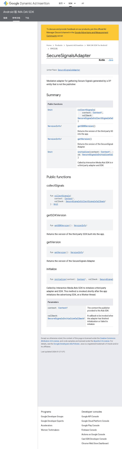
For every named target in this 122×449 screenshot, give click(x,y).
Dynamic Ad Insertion (29, 3)
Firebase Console (89, 430)
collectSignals (86, 109)
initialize (83, 152)
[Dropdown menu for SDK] (75, 3)
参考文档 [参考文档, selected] (16, 18)
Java (110, 60)
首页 (61, 3)
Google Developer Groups (52, 416)
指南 (5, 18)
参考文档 (54, 49)
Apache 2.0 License (101, 341)
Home (49, 45)
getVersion (84, 139)
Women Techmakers (50, 430)
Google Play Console (90, 425)
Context (97, 112)
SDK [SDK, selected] (70, 3)
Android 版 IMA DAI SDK (18, 12)
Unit (50, 109)
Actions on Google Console (93, 434)
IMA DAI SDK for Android (97, 45)
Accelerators (46, 425)
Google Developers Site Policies (66, 344)
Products (58, 45)
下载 (27, 18)
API (83, 3)
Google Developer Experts (52, 421)
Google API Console (90, 416)
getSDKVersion (85, 126)
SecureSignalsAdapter (69, 70)
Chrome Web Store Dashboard (95, 443)
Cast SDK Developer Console (94, 439)
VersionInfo (54, 126)
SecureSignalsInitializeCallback (100, 154)
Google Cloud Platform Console (95, 421)
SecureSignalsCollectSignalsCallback (98, 118)
